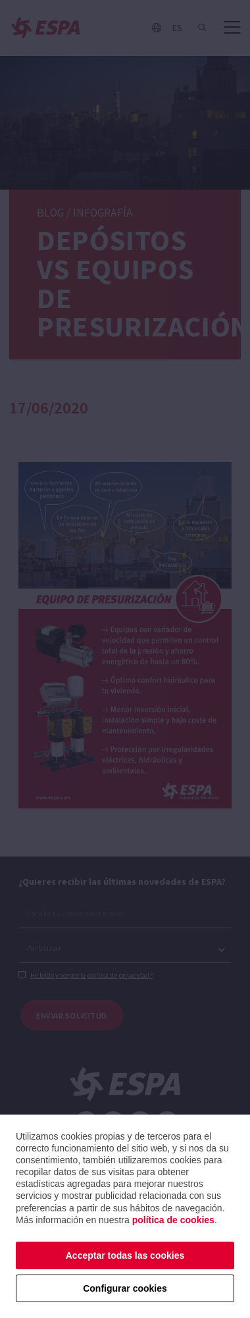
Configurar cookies (125, 1288)
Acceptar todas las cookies (125, 1255)
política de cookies (173, 1220)
